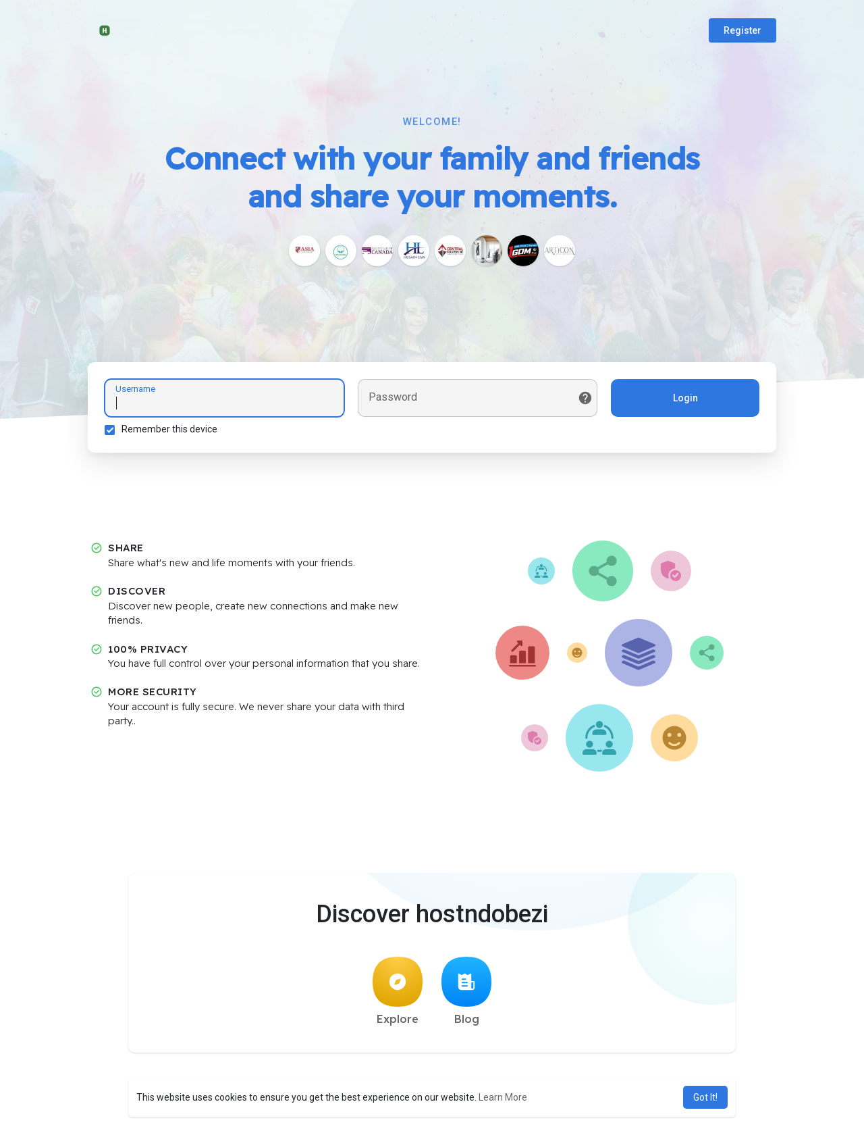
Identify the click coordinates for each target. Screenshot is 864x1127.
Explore (398, 991)
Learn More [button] (503, 1097)
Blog (466, 991)
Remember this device (169, 429)
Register (742, 30)
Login (685, 398)
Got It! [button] (705, 1097)
